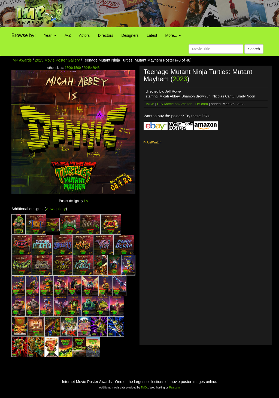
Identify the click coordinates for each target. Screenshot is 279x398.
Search (254, 49)
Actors (84, 35)
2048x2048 (92, 68)
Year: (50, 35)
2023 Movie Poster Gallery (57, 60)
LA (86, 201)
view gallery (56, 209)
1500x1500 (73, 68)
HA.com (201, 104)
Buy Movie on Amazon (174, 104)
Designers (129, 35)
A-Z (68, 35)
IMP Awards (21, 60)
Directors (105, 35)
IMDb (150, 104)
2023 (180, 78)
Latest (152, 35)
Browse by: (23, 35)
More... (173, 35)
